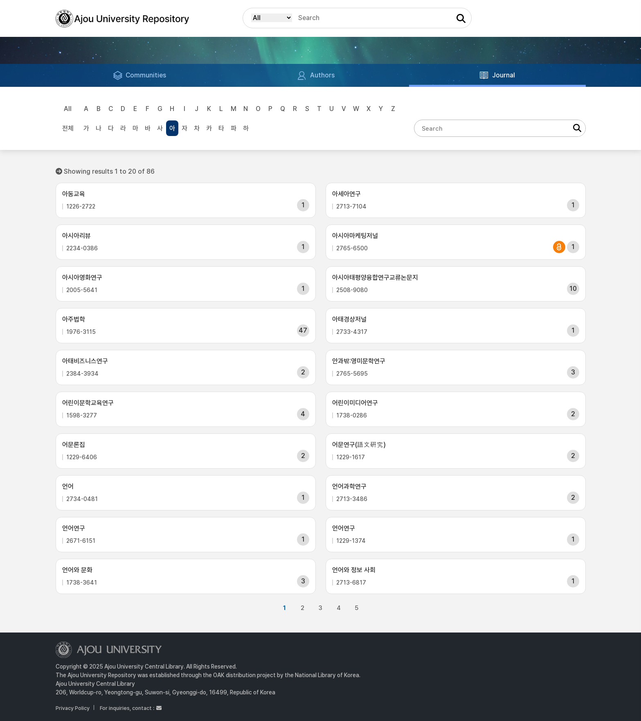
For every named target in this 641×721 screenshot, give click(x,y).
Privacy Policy (73, 708)
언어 (68, 486)
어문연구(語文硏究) (359, 445)
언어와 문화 (77, 570)
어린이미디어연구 (355, 403)
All (68, 109)
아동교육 (73, 194)
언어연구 (73, 528)
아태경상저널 (349, 319)
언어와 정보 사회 (354, 570)
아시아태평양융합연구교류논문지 (375, 277)
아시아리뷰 (76, 236)
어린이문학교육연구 (88, 403)
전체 (68, 128)
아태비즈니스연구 (85, 361)
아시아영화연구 (82, 277)
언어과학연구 (349, 486)
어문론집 (73, 445)
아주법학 (73, 319)
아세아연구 (346, 194)
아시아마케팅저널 (355, 236)
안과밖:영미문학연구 (358, 361)
